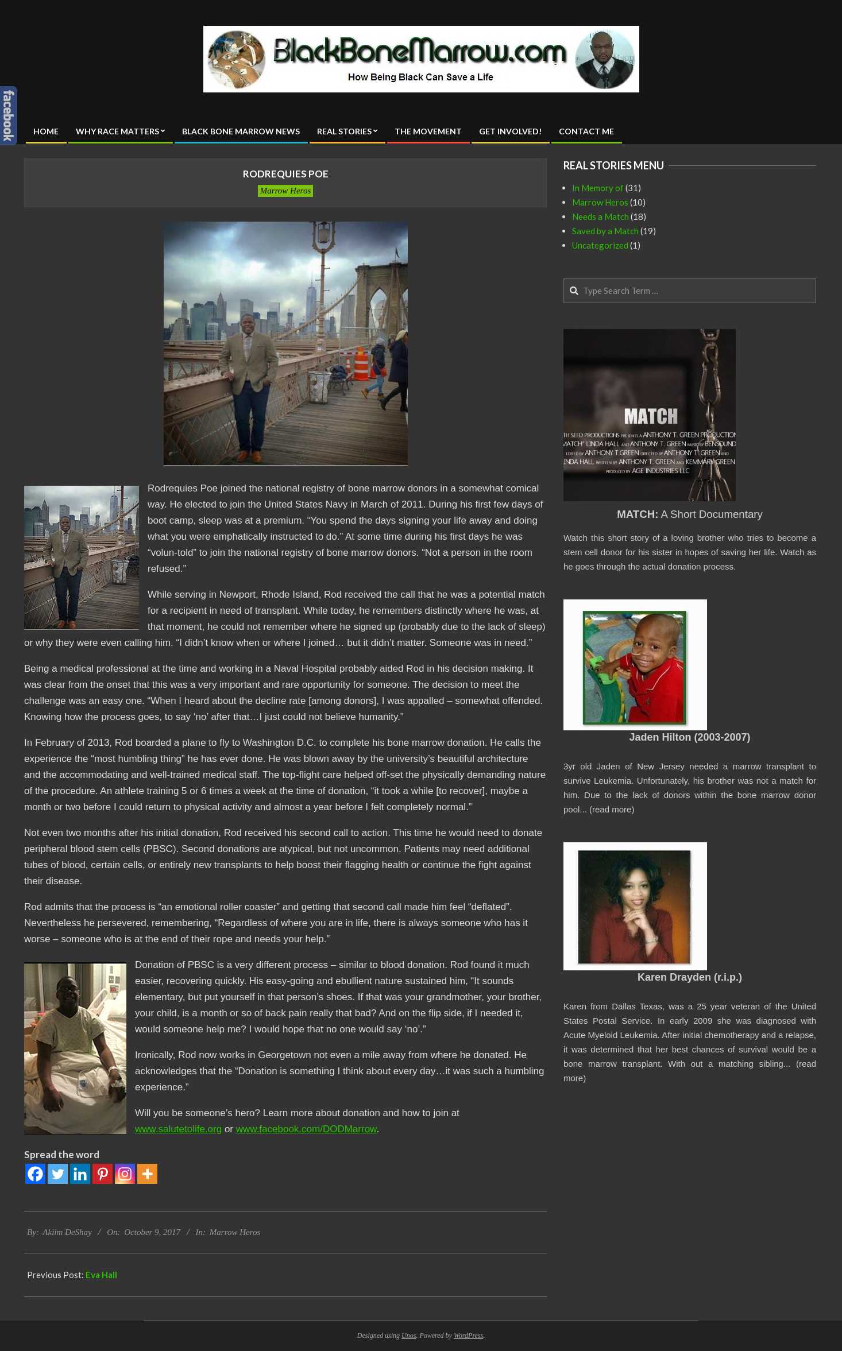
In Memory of (598, 188)
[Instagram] (125, 1174)
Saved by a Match (605, 231)
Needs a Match (600, 216)
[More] (147, 1174)
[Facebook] (35, 1174)
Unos (408, 1335)
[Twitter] (58, 1174)
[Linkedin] (80, 1174)
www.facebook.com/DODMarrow (306, 1129)
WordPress (468, 1335)
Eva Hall (101, 1274)
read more (611, 809)
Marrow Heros (285, 190)
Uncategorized (600, 245)
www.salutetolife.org (178, 1129)
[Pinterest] (102, 1174)
